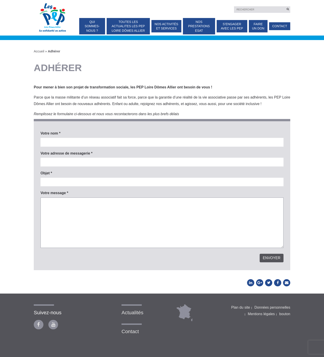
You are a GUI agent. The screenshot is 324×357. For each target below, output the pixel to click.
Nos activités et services (166, 26)
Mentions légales (261, 314)
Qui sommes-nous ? (92, 26)
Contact (279, 26)
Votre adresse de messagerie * (66, 153)
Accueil (39, 51)
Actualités (132, 312)
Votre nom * (50, 133)
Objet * (46, 173)
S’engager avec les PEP (232, 26)
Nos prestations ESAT (199, 26)
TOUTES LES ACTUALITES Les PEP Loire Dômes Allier (128, 26)
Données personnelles (272, 307)
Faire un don (258, 26)
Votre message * (54, 193)
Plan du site (240, 307)
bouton (284, 314)
